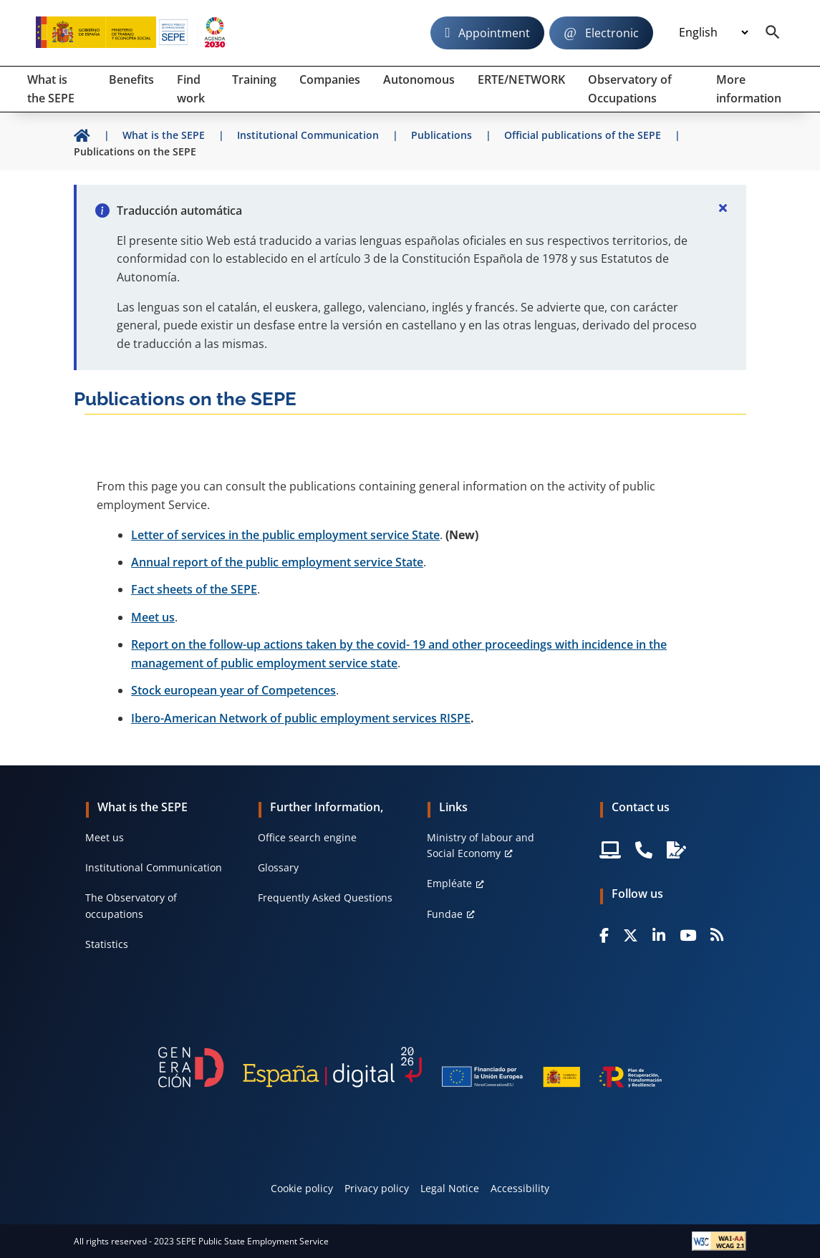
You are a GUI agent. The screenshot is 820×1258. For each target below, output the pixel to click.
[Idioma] (713, 33)
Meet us (153, 617)
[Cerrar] (723, 207)
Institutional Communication (153, 867)
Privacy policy (376, 1188)
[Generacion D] (410, 1067)
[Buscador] (772, 32)
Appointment (494, 33)
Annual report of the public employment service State (277, 562)
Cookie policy (302, 1188)
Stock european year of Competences (233, 690)
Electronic (612, 33)
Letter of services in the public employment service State (285, 535)
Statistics (106, 944)
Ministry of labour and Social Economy (480, 845)
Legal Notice (449, 1188)
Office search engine (307, 837)
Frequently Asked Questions (325, 897)
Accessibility (520, 1188)
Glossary (278, 867)
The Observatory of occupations (131, 905)
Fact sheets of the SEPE (194, 589)
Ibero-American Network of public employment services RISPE (301, 718)
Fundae (445, 914)
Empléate (449, 883)
